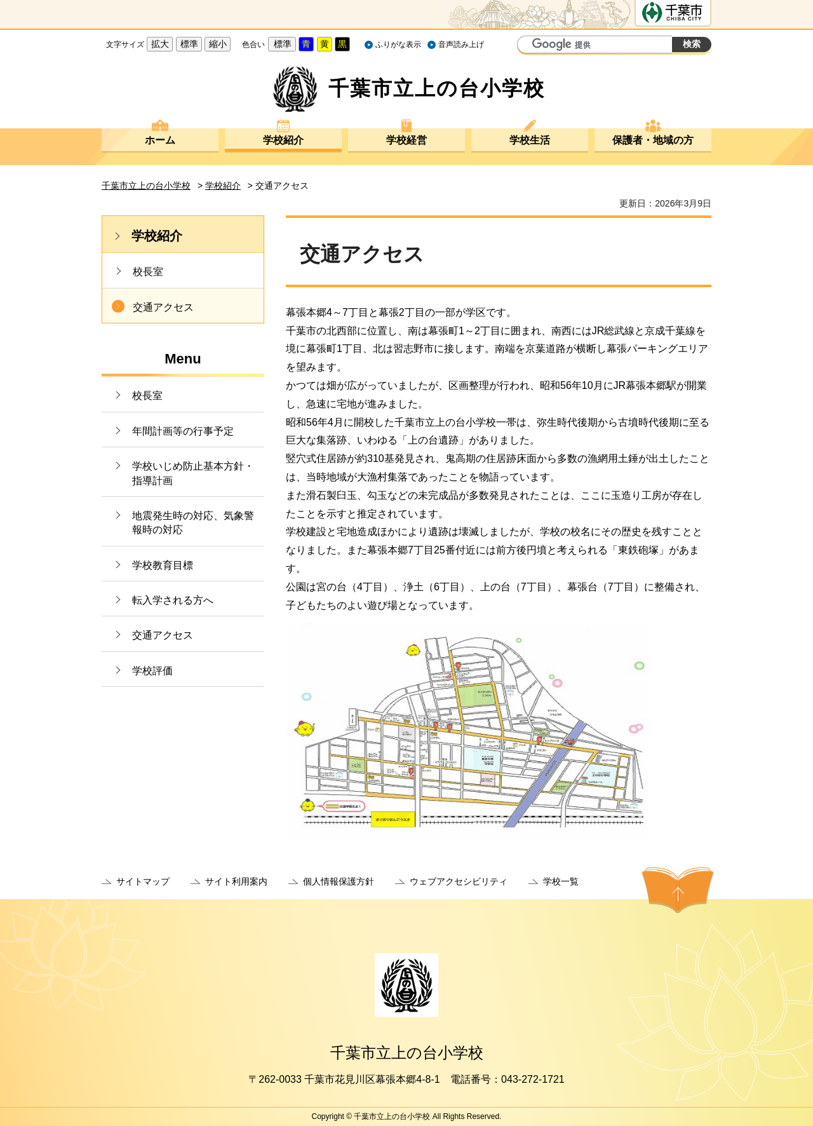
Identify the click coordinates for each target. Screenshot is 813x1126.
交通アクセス (163, 307)
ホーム (160, 140)
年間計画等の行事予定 (183, 431)
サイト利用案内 (236, 881)
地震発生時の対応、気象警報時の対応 (193, 522)
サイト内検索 (528, 45)
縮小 (218, 44)
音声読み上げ (461, 44)
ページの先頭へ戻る (677, 890)
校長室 (148, 271)
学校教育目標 (162, 565)
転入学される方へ (172, 600)
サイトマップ (143, 881)
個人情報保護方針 (338, 881)
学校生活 (529, 140)
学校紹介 (283, 140)
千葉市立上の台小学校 (146, 185)
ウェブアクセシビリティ (458, 881)
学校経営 (406, 140)
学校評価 (152, 670)
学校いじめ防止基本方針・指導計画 (193, 473)
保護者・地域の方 (653, 140)
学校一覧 (561, 881)
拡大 (160, 44)
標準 (189, 44)
